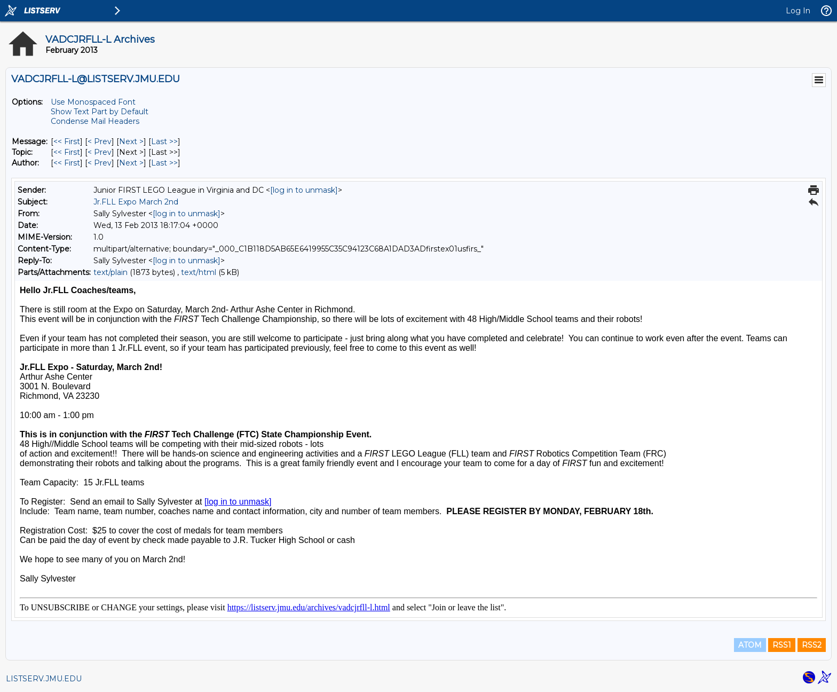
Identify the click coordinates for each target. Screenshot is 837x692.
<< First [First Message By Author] (66, 163)
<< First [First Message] (66, 141)
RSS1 (781, 645)
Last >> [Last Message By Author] (164, 163)
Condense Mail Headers (95, 121)
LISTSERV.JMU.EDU (44, 678)
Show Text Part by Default (99, 111)
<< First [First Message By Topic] (66, 152)
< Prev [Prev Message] (100, 141)
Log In (798, 10)
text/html (198, 272)
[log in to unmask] (304, 190)
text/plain (110, 272)
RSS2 (812, 645)
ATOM (750, 645)
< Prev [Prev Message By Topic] (100, 152)
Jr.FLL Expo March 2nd (135, 202)
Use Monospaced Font (93, 102)
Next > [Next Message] (131, 141)
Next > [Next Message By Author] (131, 163)
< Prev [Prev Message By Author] (100, 163)
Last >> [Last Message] (164, 141)
